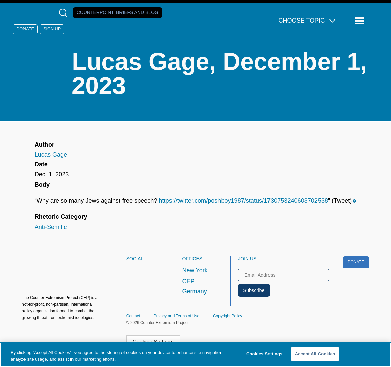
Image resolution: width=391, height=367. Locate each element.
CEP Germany (194, 286)
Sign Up (52, 29)
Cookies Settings (153, 342)
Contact (133, 316)
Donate (25, 29)
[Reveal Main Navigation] (360, 21)
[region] (195, 354)
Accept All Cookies (315, 353)
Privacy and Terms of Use (177, 316)
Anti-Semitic (51, 226)
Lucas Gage (51, 154)
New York (194, 270)
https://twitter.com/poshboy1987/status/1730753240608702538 (243, 200)
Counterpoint (117, 12)
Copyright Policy (227, 316)
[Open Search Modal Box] (64, 12)
